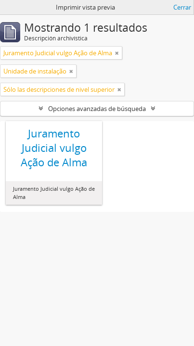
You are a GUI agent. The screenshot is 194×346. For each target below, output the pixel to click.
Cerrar (182, 7)
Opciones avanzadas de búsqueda (97, 108)
